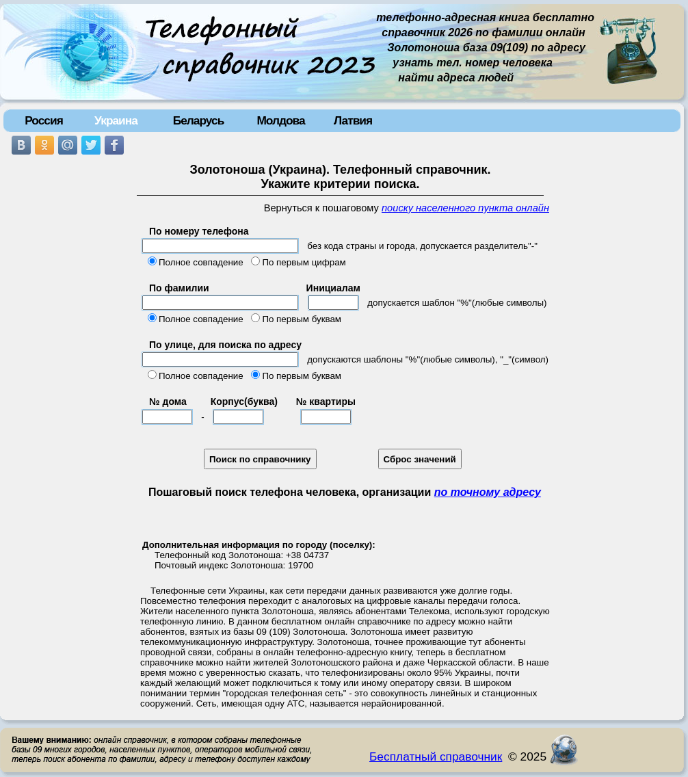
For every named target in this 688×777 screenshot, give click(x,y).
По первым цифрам (303, 262)
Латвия (353, 120)
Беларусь (198, 120)
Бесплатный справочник (435, 756)
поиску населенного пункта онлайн (465, 207)
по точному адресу (487, 492)
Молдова (280, 120)
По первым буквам (301, 319)
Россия (44, 120)
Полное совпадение (201, 262)
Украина (115, 120)
